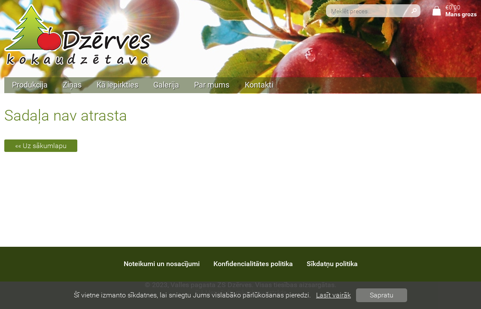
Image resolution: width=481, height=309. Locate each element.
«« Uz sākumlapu (41, 146)
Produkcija (30, 85)
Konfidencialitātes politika (253, 264)
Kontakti (259, 85)
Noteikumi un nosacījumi (162, 264)
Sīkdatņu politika (332, 264)
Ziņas (72, 85)
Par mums (211, 85)
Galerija (166, 85)
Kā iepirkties (117, 85)
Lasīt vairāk (333, 295)
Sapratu (381, 295)
